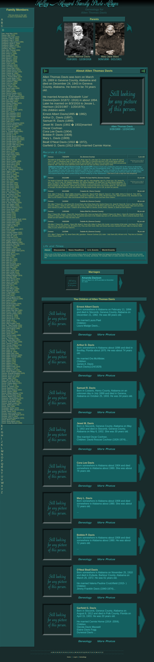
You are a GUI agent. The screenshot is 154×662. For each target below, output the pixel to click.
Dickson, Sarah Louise (9, 403)
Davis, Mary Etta (7, 267)
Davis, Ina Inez (7, 156)
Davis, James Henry (8, 163)
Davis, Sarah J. (7, 322)
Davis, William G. (7, 368)
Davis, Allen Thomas (8, 50)
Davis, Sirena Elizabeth (9, 327)
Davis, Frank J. (7, 128)
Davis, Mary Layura (8, 270)
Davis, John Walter (8, 204)
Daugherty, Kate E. (8, 40)
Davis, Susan (6, 330)
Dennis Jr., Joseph (8, 386)
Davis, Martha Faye (8, 246)
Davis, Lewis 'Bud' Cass (10, 234)
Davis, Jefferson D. (8, 173)
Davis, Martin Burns (8, 254)
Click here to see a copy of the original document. (137, 161)
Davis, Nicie (6, 285)
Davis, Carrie (6, 63)
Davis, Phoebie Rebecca (10, 299)
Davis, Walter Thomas (9, 357)
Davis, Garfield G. (8, 133)
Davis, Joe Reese (7, 179)
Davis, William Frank (8, 367)
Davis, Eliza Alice (7, 105)
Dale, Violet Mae (7, 33)
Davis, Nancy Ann (8, 280)
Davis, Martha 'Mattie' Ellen (11, 251)
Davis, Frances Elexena (10, 125)
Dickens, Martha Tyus (9, 396)
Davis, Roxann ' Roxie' (9, 312)
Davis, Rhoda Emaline (9, 304)
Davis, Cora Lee (7, 83)
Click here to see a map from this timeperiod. (122, 173)
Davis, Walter (6, 350)
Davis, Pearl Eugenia (9, 297)
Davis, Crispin (6, 85)
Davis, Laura (6, 231)
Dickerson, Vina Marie (9, 400)
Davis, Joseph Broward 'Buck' (12, 219)
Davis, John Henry (8, 191)
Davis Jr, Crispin (7, 87)
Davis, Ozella (6, 294)
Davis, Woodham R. (8, 370)
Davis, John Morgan (8, 199)
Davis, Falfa (6, 121)
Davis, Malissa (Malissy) (10, 242)
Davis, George (7, 135)
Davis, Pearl (6, 295)
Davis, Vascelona (8, 347)
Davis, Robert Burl (8, 309)
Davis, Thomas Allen (8, 340)
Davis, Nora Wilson (8, 289)
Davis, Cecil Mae (7, 67)
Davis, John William (8, 206)
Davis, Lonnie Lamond (9, 239)
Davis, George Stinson (9, 136)
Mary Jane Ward (110, 56)
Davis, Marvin (6, 256)
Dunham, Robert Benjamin (10, 418)
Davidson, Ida (6, 48)
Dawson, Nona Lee (8, 376)
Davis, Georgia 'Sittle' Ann (10, 145)
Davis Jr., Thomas (8, 338)
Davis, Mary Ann (7, 259)
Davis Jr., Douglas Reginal (10, 98)
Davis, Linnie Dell (7, 237)
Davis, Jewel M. (7, 178)
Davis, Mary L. (6, 269)
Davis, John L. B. (7, 198)
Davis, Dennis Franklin (9, 93)
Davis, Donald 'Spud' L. (9, 95)
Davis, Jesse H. (7, 174)
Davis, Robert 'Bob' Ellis (10, 310)
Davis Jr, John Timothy (9, 202)
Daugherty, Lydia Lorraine (10, 42)
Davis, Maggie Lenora (9, 241)
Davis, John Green (8, 186)
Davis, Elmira (6, 118)
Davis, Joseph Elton (8, 222)
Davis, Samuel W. (8, 317)
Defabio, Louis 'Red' (8, 381)
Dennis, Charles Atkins (9, 383)
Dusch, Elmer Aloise (8, 421)
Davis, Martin (6, 252)
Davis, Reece (6, 302)
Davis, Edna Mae (7, 101)
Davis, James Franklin (9, 161)
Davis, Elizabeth (7, 106)
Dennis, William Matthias (10, 393)
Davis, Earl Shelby (8, 100)
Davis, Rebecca (7, 300)
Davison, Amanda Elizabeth (11, 373)
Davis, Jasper (6, 171)
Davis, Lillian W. (7, 236)
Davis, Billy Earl (7, 60)
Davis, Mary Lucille (8, 272)
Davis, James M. (7, 166)
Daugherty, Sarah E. (8, 43)
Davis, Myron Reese (8, 279)
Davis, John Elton (7, 183)
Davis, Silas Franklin (8, 323)
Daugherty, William (8, 45)
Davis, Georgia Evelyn (9, 141)
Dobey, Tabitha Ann (8, 405)
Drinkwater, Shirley (8, 408)
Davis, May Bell (7, 277)
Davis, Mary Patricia (8, 274)
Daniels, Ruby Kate (8, 37)
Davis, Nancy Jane (8, 282)
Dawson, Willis (7, 378)
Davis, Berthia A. (7, 57)
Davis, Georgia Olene (9, 143)
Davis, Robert (6, 307)
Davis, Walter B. (7, 352)
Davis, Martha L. (7, 247)
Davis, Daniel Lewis (8, 88)
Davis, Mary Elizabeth (9, 264)
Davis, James (6, 158)
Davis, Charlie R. (7, 82)
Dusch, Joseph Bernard (9, 423)
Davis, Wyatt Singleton (9, 371)
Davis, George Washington (11, 138)
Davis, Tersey (6, 333)
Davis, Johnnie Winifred (9, 207)
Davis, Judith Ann (7, 226)
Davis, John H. (6, 189)
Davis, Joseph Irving (8, 224)
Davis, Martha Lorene (9, 249)
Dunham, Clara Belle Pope (10, 415)
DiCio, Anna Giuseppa (9, 395)
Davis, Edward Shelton (9, 103)
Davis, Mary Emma (8, 265)
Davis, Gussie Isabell (9, 146)
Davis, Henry (6, 151)
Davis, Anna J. (6, 52)
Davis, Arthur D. (7, 53)
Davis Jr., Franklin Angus (10, 131)
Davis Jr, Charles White (9, 77)
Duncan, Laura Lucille (9, 413)
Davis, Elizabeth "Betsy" (10, 110)
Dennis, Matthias (7, 388)
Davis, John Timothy (8, 201)
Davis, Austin (6, 55)
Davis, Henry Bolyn (8, 153)
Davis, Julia (6, 227)
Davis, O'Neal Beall (8, 292)
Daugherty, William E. (9, 47)
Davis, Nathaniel (7, 284)
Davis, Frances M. (8, 126)
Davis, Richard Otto (8, 305)
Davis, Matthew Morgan (9, 275)
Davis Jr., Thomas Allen (9, 342)
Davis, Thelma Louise (9, 335)
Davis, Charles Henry (9, 70)
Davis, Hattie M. (7, 148)
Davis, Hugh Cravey (8, 154)
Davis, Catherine (7, 65)
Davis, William (7, 358)
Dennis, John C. (7, 385)
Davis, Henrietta (7, 149)
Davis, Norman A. (7, 290)
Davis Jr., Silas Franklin (9, 325)
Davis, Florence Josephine (10, 123)
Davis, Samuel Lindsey (9, 314)
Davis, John (6, 181)
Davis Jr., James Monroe (10, 169)
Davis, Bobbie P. (7, 62)
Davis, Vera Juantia (8, 348)
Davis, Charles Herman (9, 72)
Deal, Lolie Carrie (7, 380)
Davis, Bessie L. (7, 58)
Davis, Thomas (7, 337)
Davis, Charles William (9, 80)
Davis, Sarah (6, 320)
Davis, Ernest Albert (8, 120)
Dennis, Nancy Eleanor (9, 390)
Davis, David (6, 90)
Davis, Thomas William (9, 345)
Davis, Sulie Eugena (8, 328)
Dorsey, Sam (6, 406)
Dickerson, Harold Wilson (10, 398)
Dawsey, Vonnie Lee (8, 375)
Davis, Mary (6, 257)
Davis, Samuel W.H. (8, 318)
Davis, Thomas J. (7, 343)
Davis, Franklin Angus (9, 130)
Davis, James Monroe (9, 168)
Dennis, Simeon (7, 391)
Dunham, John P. (7, 416)
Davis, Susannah (7, 332)
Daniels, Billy (6, 35)
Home (69, 657)
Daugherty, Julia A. (8, 38)
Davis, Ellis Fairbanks (9, 113)
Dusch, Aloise (6, 420)
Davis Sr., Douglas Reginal (11, 96)
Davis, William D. (7, 365)
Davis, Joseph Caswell (9, 221)
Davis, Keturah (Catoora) (10, 229)
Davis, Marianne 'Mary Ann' (11, 244)
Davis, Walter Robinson (9, 355)
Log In (75, 657)
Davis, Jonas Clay (8, 211)
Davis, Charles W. (8, 73)
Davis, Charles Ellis (8, 68)
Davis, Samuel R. (7, 315)
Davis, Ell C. (6, 111)
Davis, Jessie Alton (8, 176)
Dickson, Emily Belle (8, 401)
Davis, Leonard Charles (9, 232)
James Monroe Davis (79, 56)
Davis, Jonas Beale (8, 209)
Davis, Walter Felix (8, 353)
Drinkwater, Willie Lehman (10, 410)
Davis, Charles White (9, 75)
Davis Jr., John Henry (9, 193)
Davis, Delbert (7, 91)
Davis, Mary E (6, 262)
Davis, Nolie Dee (7, 287)
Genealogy (82, 657)
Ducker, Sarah (7, 411)
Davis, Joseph (7, 214)
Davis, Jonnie (6, 212)
